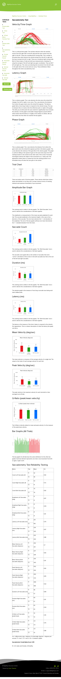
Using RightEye (32, 16)
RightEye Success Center (14, 4)
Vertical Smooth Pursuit (5, 68)
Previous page (8, 89)
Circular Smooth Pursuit (5, 56)
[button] (55, 4)
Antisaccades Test (6, 44)
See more (6, 84)
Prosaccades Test (5, 27)
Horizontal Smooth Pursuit (5, 62)
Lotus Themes (12, 668)
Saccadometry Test (6, 50)
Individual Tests (43, 16)
